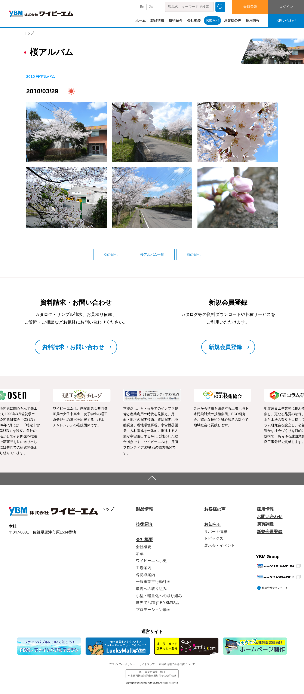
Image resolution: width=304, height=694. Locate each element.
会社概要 (194, 20)
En (142, 7)
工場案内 (143, 568)
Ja (151, 7)
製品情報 (157, 20)
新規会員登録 (269, 531)
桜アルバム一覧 (152, 254)
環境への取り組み (151, 589)
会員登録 (250, 7)
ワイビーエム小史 (151, 561)
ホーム (140, 20)
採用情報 (253, 20)
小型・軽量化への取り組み (159, 596)
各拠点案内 (145, 575)
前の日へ (193, 254)
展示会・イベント (219, 545)
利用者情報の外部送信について (177, 664)
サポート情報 (215, 531)
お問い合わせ (286, 20)
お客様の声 (232, 20)
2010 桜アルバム (40, 76)
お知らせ (212, 20)
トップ (29, 33)
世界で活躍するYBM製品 (157, 602)
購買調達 (265, 524)
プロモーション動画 (153, 610)
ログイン (286, 7)
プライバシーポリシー (122, 664)
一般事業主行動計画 (153, 582)
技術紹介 (175, 20)
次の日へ (110, 254)
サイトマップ (147, 664)
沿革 (140, 553)
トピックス (213, 538)
